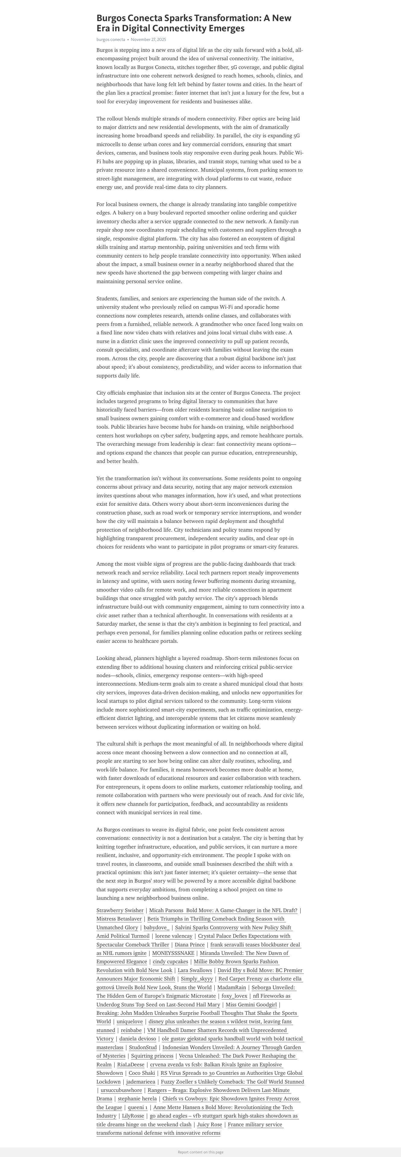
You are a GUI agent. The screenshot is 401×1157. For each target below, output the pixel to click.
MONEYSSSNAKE (173, 953)
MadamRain (231, 987)
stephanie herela (137, 1098)
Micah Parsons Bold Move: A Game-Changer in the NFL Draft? (223, 910)
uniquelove (130, 1021)
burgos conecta (110, 39)
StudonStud (143, 1047)
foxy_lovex (234, 996)
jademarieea (140, 1081)
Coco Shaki (142, 1073)
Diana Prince (190, 944)
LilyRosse (133, 1115)
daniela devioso (137, 1038)
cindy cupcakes (170, 961)
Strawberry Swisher (120, 910)
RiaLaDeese (130, 1064)
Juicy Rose (209, 1124)
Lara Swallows (195, 970)
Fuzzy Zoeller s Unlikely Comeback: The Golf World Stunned (232, 1081)
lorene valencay (173, 936)
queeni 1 (138, 1107)
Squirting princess (152, 1055)
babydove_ (156, 927)
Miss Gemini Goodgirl (251, 1004)
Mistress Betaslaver (119, 918)
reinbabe (131, 1030)
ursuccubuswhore (121, 1090)
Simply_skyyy (197, 978)
